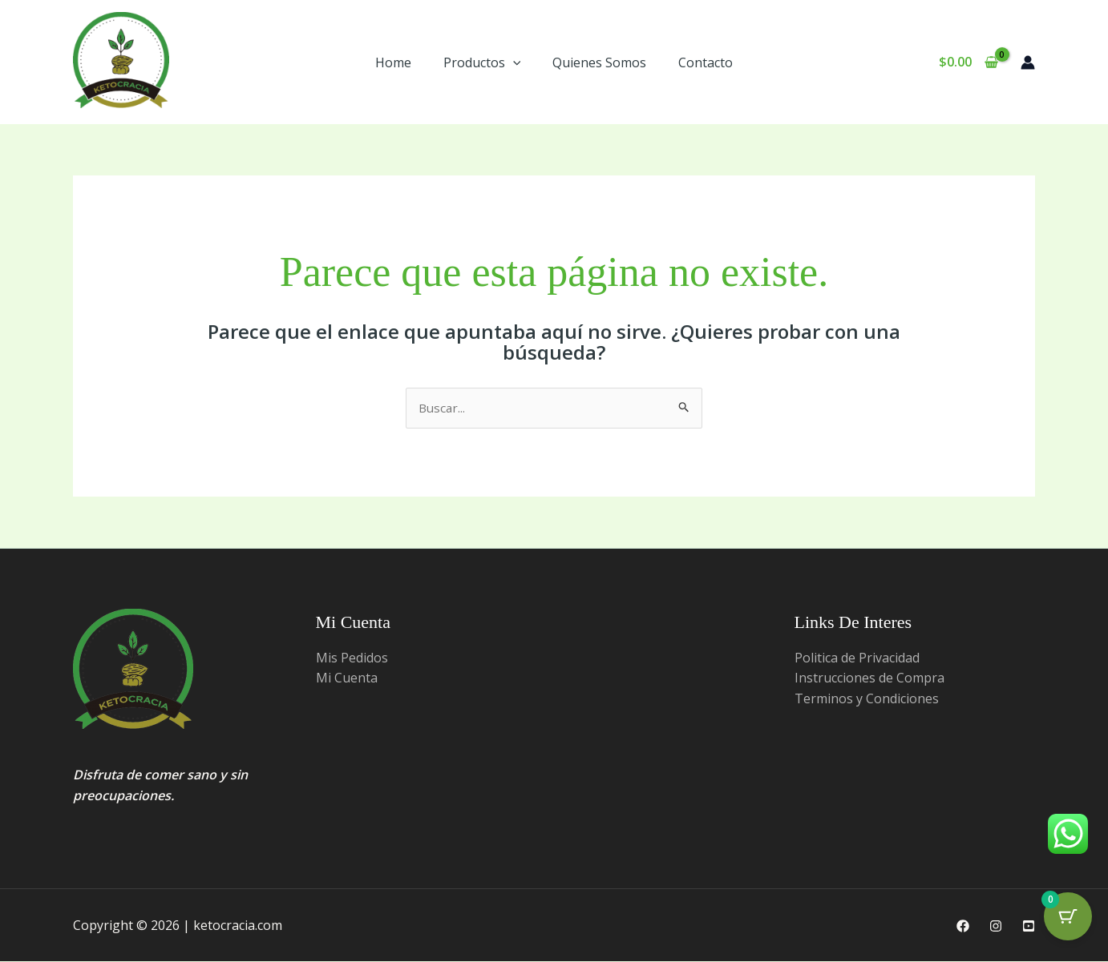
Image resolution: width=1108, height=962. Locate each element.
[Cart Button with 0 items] (1068, 922)
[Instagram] (995, 926)
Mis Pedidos (352, 658)
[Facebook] (962, 926)
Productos (482, 62)
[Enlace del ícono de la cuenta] (1028, 62)
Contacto (705, 62)
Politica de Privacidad (857, 658)
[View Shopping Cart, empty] (968, 62)
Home (393, 62)
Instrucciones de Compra (869, 678)
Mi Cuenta (347, 678)
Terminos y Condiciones (867, 699)
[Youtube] (1028, 926)
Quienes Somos (599, 62)
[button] (513, 62)
